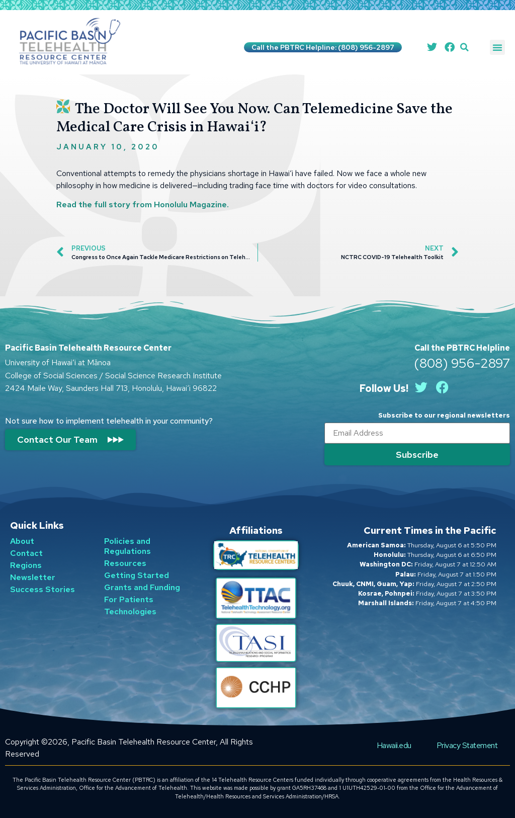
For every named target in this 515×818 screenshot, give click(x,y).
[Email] (417, 433)
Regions (26, 565)
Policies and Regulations (127, 546)
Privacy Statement (467, 745)
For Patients (128, 599)
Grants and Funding (142, 587)
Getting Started (136, 575)
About (22, 541)
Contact (26, 553)
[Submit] (417, 454)
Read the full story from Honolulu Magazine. (142, 204)
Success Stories (42, 589)
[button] (464, 47)
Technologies (130, 611)
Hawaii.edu (394, 745)
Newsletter (32, 577)
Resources (125, 563)
